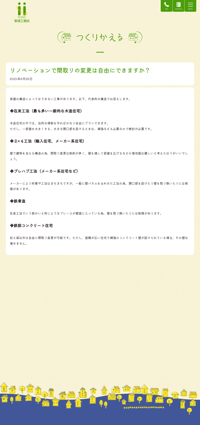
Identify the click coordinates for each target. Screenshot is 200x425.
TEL (166, 6)
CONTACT (178, 6)
